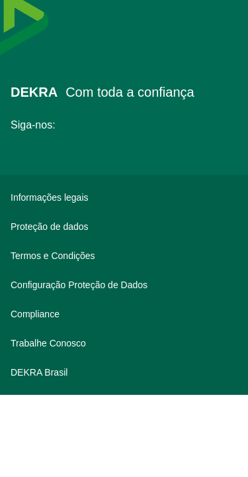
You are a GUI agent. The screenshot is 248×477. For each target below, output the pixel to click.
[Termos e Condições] (124, 255)
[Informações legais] (124, 197)
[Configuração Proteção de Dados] (124, 285)
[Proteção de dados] (124, 226)
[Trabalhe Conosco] (124, 343)
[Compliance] (124, 314)
